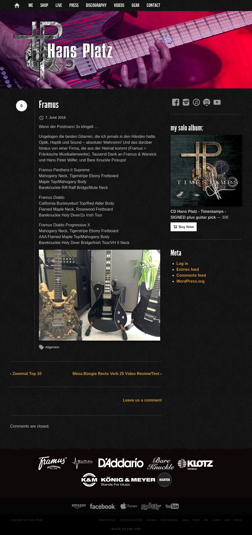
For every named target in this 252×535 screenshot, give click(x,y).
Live (59, 5)
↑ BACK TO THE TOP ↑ (126, 529)
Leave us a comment (142, 400)
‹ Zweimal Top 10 (26, 374)
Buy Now (183, 227)
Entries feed (187, 269)
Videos (119, 5)
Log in (182, 263)
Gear (135, 5)
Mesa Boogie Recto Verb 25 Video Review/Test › (117, 374)
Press (74, 5)
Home (238, 520)
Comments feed (191, 275)
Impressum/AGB (130, 520)
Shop (44, 5)
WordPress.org (190, 281)
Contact (153, 5)
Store (196, 520)
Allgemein (52, 347)
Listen (216, 520)
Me (31, 5)
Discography (96, 5)
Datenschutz (107, 520)
